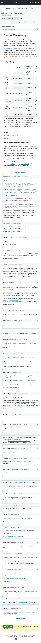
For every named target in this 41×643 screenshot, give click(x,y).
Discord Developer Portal (11, 135)
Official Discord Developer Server (13, 157)
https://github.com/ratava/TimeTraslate (12, 230)
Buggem (5, 479)
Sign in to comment (13, 628)
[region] (20, 100)
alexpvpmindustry (7, 424)
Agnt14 (5, 250)
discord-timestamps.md (16, 13)
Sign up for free (8, 626)
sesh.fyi (13, 164)
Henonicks (5, 330)
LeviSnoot (4, 13)
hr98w (4, 505)
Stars (22, 22)
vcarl (4, 434)
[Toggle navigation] (2, 3)
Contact (33, 635)
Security (15, 635)
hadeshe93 (5, 458)
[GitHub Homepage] (16, 639)
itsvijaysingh (6, 587)
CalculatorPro (22, 612)
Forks (31, 22)
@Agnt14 (5, 268)
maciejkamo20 (6, 310)
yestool (5, 599)
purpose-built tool (23, 164)
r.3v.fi (4, 314)
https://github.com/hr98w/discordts (15, 536)
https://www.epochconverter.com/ (11, 387)
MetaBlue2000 (6, 448)
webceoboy (6, 469)
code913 (5, 320)
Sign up (37, 2)
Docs (30, 635)
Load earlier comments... (20, 172)
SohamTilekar (6, 542)
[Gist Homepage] (16, 2)
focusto (5, 608)
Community (24, 635)
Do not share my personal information (24, 636)
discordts (29, 508)
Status (20, 635)
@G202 (5, 180)
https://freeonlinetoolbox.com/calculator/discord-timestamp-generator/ (20, 473)
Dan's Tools (7, 138)
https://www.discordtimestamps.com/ (12, 439)
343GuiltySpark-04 (7, 237)
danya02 (5, 264)
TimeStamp (5, 602)
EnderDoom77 (6, 176)
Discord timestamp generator (27, 591)
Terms (7, 635)
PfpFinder (5, 591)
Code (4, 22)
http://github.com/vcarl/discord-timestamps (19, 441)
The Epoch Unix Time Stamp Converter (15, 48)
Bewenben (5, 493)
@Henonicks (6, 346)
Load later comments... (20, 618)
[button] (21, 18)
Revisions (12, 22)
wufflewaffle (6, 372)
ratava (4, 223)
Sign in (31, 2)
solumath (5, 339)
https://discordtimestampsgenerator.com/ (21, 461)
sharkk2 (5, 414)
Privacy (11, 635)
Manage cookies (11, 636)
